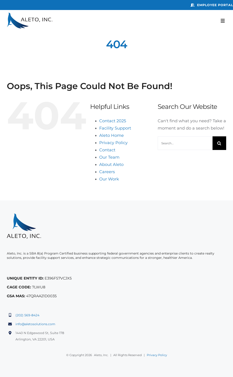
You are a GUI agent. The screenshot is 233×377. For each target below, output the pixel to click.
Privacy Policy (113, 142)
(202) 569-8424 (27, 315)
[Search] (219, 143)
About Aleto (111, 164)
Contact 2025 (112, 120)
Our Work (109, 179)
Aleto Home (111, 135)
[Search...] (185, 143)
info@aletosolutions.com (35, 324)
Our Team (109, 157)
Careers (107, 171)
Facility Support (115, 128)
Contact (107, 149)
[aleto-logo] (29, 14)
